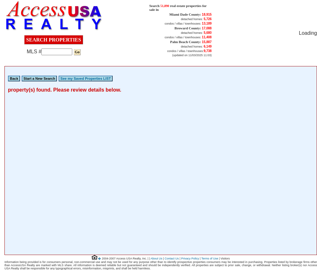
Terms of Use (209, 258)
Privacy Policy (190, 258)
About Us (156, 258)
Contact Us (172, 258)
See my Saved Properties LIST (85, 78)
